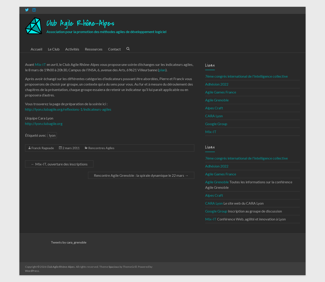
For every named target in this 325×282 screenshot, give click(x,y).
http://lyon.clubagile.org (44, 123)
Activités (72, 49)
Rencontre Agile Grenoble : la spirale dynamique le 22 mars (141, 175)
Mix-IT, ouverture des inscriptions (59, 164)
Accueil (36, 49)
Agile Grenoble (217, 100)
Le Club (54, 49)
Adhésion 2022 (216, 84)
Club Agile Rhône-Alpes (80, 23)
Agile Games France (220, 92)
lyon (52, 135)
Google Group (216, 124)
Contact (114, 49)
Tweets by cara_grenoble (68, 242)
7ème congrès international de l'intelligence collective (246, 76)
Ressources (93, 49)
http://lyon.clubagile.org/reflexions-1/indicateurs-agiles (68, 109)
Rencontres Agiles (101, 148)
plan (162, 70)
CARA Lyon (214, 116)
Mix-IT (40, 64)
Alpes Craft (214, 108)
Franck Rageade (43, 148)
